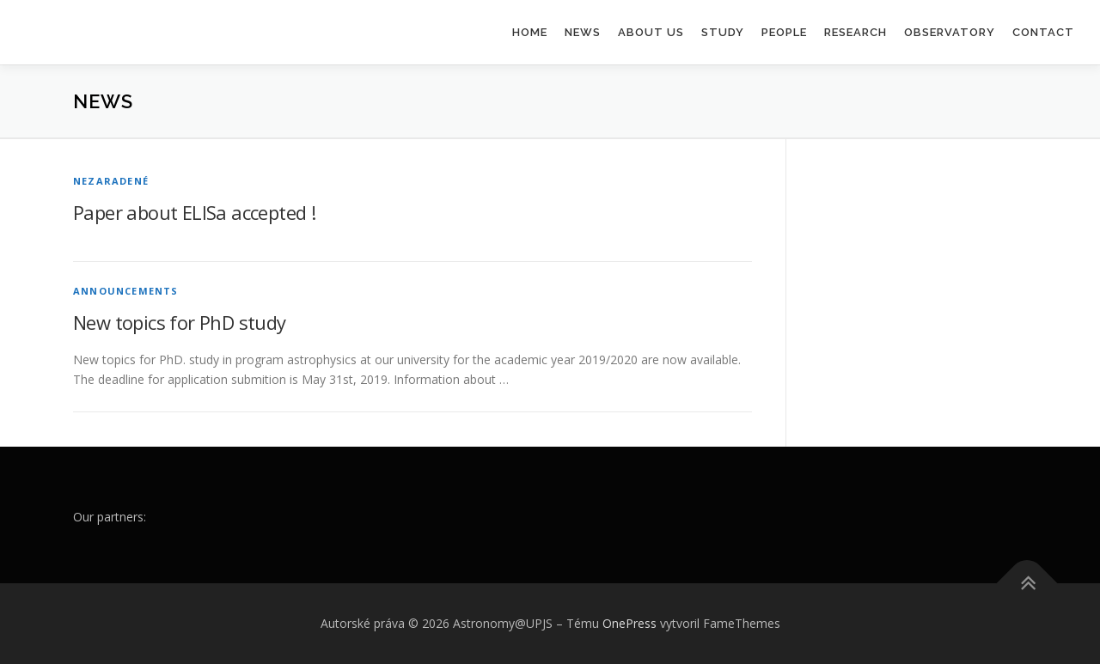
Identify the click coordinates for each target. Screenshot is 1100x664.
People (784, 32)
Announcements (126, 290)
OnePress (629, 623)
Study (722, 32)
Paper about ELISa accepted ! (194, 212)
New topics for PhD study (179, 322)
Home (529, 32)
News (583, 32)
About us (651, 32)
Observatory (949, 32)
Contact (1043, 32)
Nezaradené (111, 180)
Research (855, 32)
